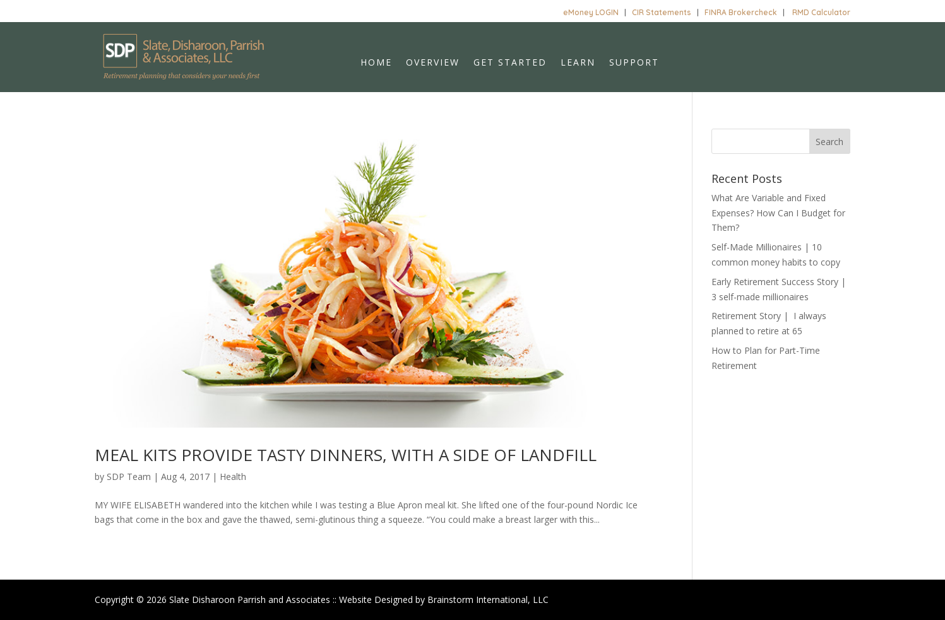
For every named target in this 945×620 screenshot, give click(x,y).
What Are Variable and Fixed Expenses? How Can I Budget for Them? (778, 213)
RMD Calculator (821, 12)
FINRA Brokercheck (740, 12)
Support (634, 63)
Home (376, 63)
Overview (433, 63)
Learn (578, 63)
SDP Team (129, 477)
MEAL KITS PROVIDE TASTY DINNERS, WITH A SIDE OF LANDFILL (346, 454)
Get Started (510, 63)
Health (233, 477)
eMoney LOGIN (591, 12)
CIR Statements (661, 12)
